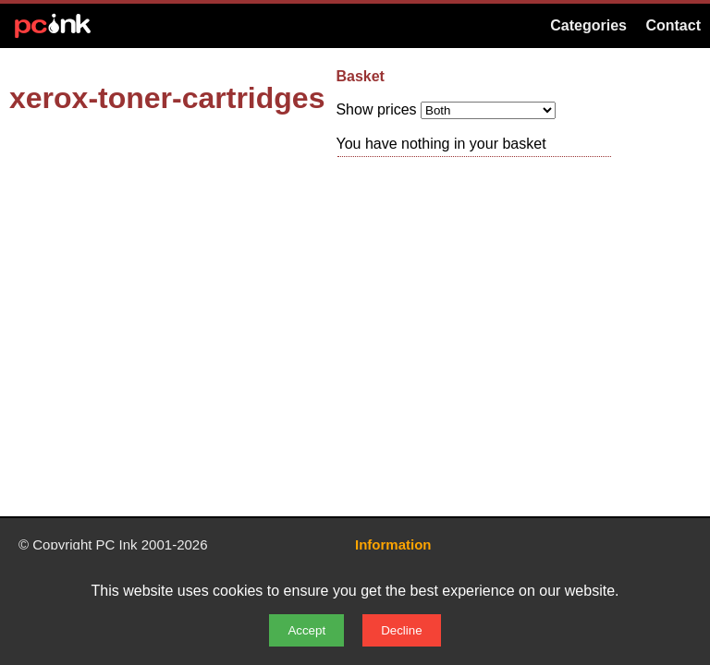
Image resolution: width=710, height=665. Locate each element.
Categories (588, 25)
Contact (673, 25)
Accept (306, 630)
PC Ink (117, 544)
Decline (401, 630)
